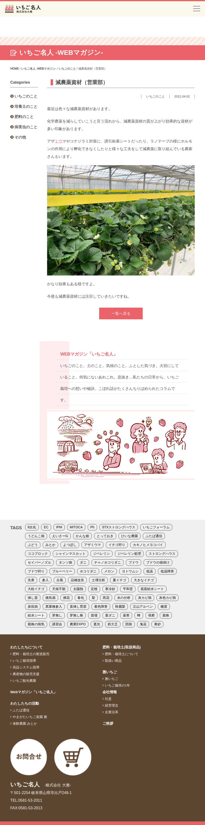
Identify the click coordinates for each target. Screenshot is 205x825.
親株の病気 (36, 624)
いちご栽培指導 (24, 660)
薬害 (126, 615)
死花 (106, 598)
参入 (45, 580)
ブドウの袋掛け (158, 562)
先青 (31, 580)
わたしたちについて (26, 647)
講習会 (57, 624)
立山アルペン (143, 606)
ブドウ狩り (36, 571)
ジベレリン (101, 553)
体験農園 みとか (25, 723)
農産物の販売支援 (26, 674)
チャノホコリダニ (107, 562)
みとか (50, 545)
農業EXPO (78, 624)
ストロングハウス (162, 553)
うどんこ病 (36, 536)
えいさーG (60, 536)
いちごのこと (26, 96)
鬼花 (143, 624)
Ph (92, 527)
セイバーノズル (39, 562)
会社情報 (109, 692)
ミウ (58, 141)
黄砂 (157, 624)
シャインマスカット (70, 553)
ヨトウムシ (130, 571)
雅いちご (109, 672)
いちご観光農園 (24, 680)
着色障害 (101, 606)
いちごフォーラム (156, 527)
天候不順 (58, 589)
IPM (59, 527)
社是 (108, 698)
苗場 (94, 615)
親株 (165, 615)
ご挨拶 (107, 723)
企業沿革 (111, 712)
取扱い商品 (113, 660)
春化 (80, 598)
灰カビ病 (144, 598)
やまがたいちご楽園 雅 (30, 716)
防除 (128, 624)
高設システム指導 (26, 667)
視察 (151, 615)
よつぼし (69, 545)
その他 (20, 137)
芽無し (57, 615)
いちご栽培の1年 (117, 685)
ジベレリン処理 (129, 553)
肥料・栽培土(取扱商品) (121, 647)
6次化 (32, 527)
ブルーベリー (62, 571)
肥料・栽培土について (121, 654)
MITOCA (76, 527)
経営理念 (111, 705)
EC (46, 527)
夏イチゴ (119, 580)
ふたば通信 (154, 536)
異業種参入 (53, 606)
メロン (109, 571)
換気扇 (50, 598)
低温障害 (167, 571)
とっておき (105, 536)
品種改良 (77, 580)
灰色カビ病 (167, 598)
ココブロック (38, 553)
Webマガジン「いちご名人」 (33, 692)
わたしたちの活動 (24, 703)
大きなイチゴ (144, 580)
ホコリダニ (88, 571)
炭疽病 (33, 606)
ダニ (83, 562)
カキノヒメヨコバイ (148, 545)
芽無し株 (76, 615)
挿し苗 (33, 598)
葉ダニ (110, 615)
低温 (149, 571)
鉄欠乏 (113, 624)
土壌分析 (98, 580)
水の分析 (123, 598)
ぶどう (33, 545)
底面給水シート (152, 589)
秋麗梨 (120, 606)
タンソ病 (65, 562)
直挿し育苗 (78, 606)
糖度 (164, 606)
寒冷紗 (110, 589)
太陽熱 (78, 589)
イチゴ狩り (116, 545)
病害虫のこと (26, 127)
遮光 (96, 624)
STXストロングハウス (118, 527)
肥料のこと (24, 117)
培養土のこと (26, 106)
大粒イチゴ (36, 589)
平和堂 (128, 589)
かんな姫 (82, 536)
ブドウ (134, 562)
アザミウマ (92, 545)
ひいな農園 (129, 536)
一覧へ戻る (120, 313)
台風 (59, 580)
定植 (94, 589)
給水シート (36, 615)
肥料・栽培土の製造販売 (31, 654)
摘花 (66, 598)
